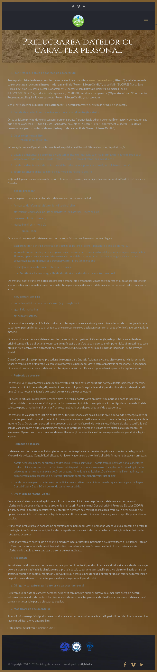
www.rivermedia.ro (100, 80)
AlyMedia (86, 664)
